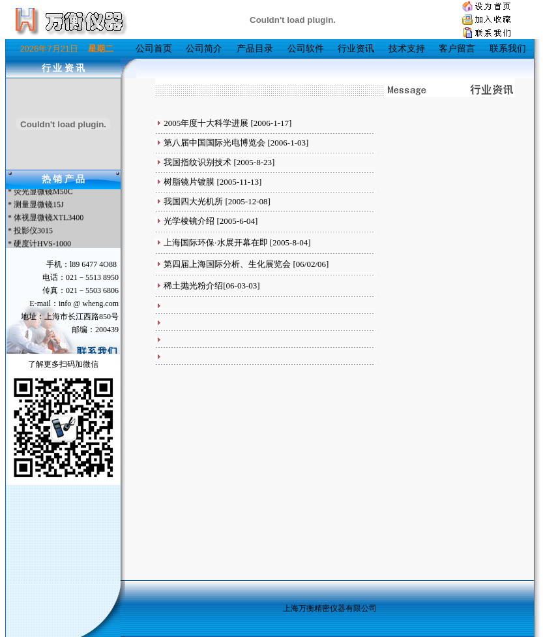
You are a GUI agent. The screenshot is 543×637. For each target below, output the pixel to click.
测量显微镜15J (39, 205)
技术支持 (407, 49)
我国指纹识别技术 (197, 162)
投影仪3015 (33, 231)
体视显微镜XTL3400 (48, 218)
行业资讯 (356, 49)
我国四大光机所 (193, 201)
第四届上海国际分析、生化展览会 (227, 264)
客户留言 (457, 49)
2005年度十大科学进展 (206, 123)
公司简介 (204, 49)
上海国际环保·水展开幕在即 (215, 242)
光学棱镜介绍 (189, 221)
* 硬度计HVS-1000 (38, 244)
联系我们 (508, 49)
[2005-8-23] (252, 162)
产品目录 (255, 49)
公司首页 (154, 49)
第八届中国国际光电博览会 (214, 143)
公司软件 (305, 49)
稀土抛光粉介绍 (193, 285)
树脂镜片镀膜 (189, 182)
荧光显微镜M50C (43, 192)
